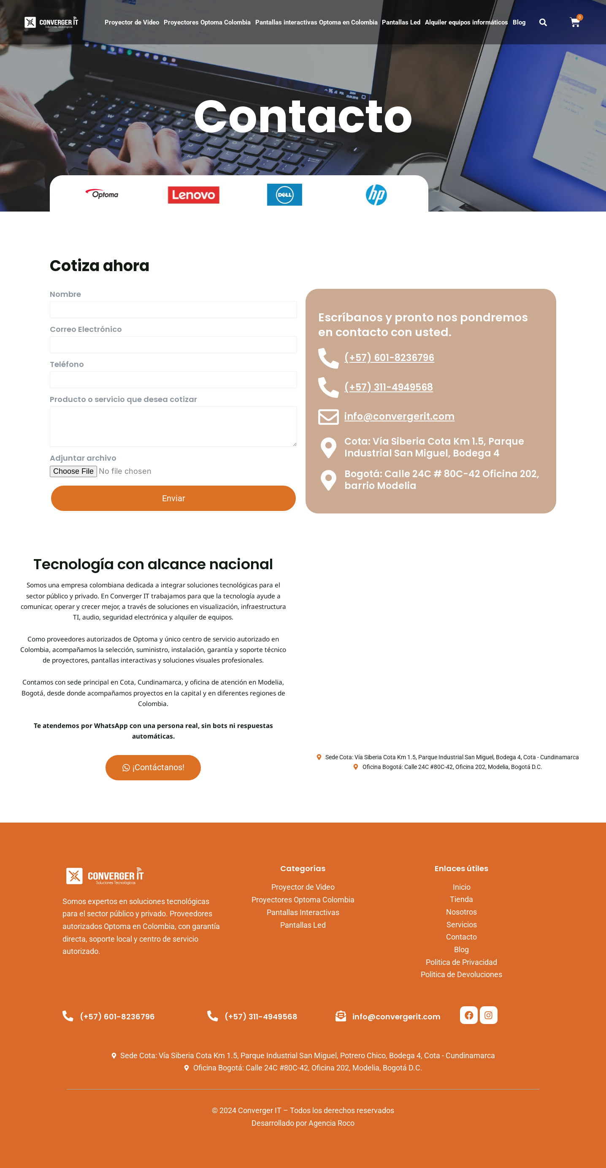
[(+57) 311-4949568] (328, 388)
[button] (543, 22)
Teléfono (67, 365)
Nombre (65, 295)
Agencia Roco (331, 1123)
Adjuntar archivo (83, 459)
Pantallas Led (401, 22)
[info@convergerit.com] (328, 417)
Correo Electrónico (86, 330)
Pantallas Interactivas (303, 912)
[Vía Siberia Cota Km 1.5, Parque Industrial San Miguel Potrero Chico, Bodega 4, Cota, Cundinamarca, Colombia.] (447, 654)
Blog (519, 22)
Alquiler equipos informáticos (466, 22)
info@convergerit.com (400, 417)
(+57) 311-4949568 (389, 387)
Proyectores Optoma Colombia (207, 22)
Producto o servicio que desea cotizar (123, 400)
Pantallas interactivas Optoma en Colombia (316, 22)
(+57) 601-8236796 (390, 358)
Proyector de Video (132, 22)
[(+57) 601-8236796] (328, 358)
